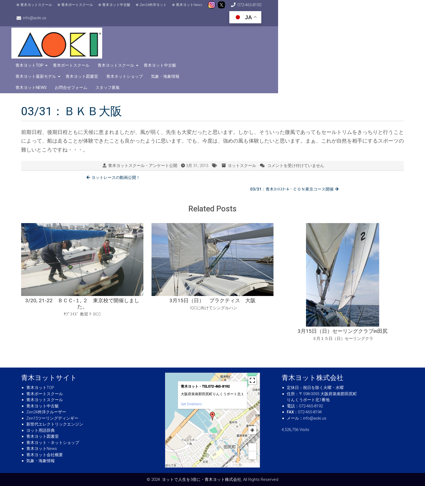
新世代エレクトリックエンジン (54, 424)
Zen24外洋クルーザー (46, 412)
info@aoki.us (335, 8)
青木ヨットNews (196, 8)
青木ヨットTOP (154, 28)
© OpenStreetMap (249, 465)
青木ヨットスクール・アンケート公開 (142, 123)
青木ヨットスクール (43, 8)
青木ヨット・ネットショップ (52, 442)
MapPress (234, 465)
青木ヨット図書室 (375, 28)
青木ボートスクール (84, 8)
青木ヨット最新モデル (329, 28)
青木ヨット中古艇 (124, 8)
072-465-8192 (285, 8)
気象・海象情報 (199, 39)
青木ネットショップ (158, 39)
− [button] (252, 455)
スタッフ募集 (313, 39)
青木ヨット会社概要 (44, 454)
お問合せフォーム (277, 39)
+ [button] (252, 447)
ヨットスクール (242, 123)
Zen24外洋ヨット (160, 8)
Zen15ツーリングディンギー (52, 418)
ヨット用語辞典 (40, 430)
